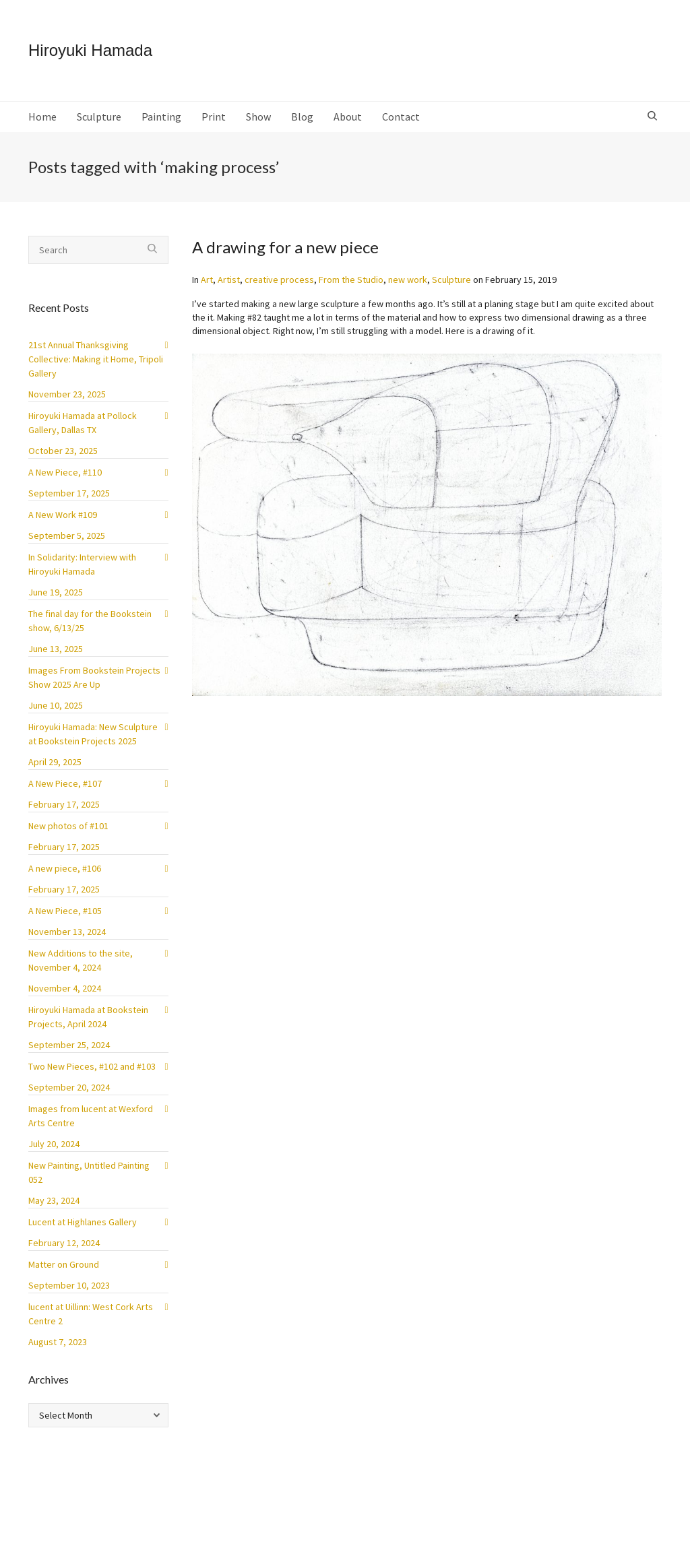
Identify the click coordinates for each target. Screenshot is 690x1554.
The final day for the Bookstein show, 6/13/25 (90, 621)
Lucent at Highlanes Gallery (82, 1222)
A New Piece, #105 (65, 911)
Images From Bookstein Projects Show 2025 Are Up (94, 677)
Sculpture (451, 279)
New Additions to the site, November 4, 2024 (80, 960)
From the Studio (351, 279)
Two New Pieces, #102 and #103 (92, 1066)
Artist (229, 279)
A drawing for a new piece (285, 247)
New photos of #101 (68, 826)
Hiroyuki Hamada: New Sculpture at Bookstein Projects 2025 (93, 734)
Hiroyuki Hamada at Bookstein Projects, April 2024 (88, 1017)
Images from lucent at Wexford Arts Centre (90, 1116)
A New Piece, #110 (65, 472)
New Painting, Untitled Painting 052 (89, 1172)
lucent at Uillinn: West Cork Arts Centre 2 (90, 1314)
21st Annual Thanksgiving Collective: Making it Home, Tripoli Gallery (95, 359)
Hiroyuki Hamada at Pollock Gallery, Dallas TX (82, 423)
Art (207, 279)
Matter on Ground (63, 1264)
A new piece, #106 (64, 868)
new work (407, 279)
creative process (279, 279)
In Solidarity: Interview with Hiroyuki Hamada (82, 564)
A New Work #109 (62, 515)
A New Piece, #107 (65, 783)
